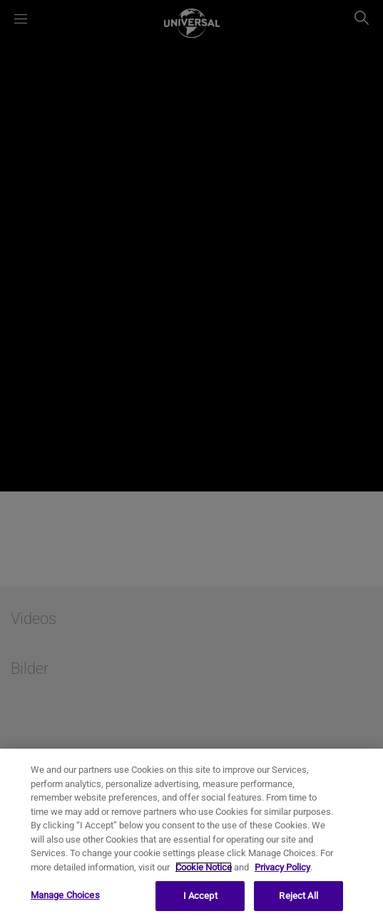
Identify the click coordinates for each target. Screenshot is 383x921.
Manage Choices (65, 895)
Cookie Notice (203, 867)
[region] (191, 835)
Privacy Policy (282, 867)
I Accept (200, 895)
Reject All (298, 895)
